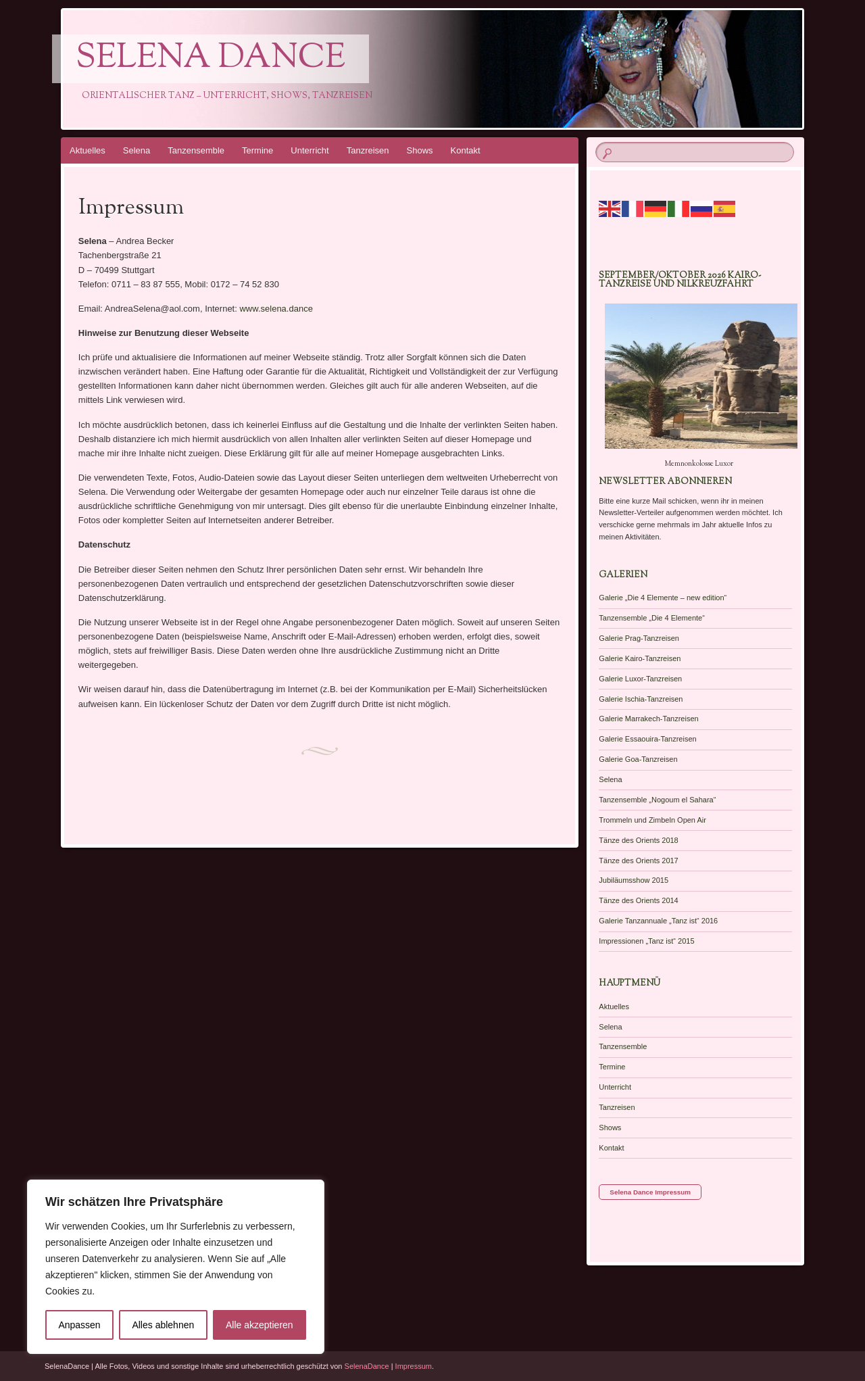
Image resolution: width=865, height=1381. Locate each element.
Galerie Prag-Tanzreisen (639, 638)
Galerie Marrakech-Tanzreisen (648, 718)
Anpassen (79, 1324)
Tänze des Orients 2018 (638, 840)
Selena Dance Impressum (650, 1192)
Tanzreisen (368, 150)
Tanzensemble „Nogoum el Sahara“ (657, 800)
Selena (136, 150)
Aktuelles (87, 150)
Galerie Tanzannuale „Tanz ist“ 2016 (658, 921)
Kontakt (465, 150)
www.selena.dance (275, 309)
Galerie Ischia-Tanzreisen (641, 699)
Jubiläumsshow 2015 (633, 880)
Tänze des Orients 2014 (638, 900)
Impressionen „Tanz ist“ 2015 (646, 941)
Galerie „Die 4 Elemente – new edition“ (662, 597)
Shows (420, 150)
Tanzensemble (196, 150)
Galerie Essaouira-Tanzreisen (647, 739)
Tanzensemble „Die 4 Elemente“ (652, 618)
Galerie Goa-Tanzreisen (638, 759)
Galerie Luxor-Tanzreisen (640, 679)
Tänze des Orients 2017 (638, 860)
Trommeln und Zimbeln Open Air (652, 820)
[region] (175, 1267)
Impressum (413, 1366)
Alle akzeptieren (259, 1324)
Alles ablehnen (163, 1324)
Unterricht (309, 150)
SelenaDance (367, 1366)
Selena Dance (210, 58)
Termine (257, 150)
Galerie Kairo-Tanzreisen (640, 658)
